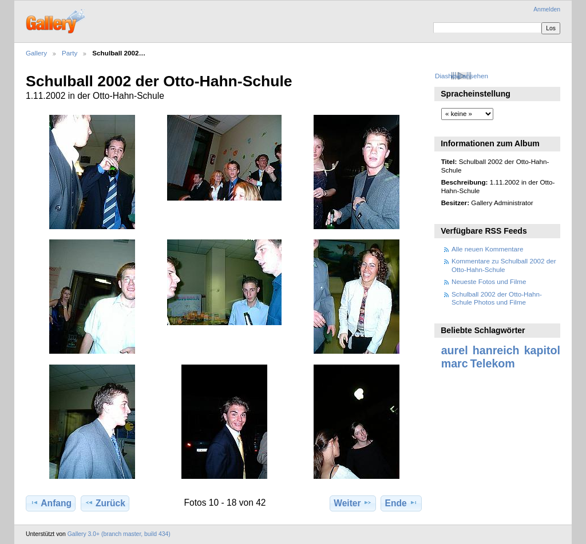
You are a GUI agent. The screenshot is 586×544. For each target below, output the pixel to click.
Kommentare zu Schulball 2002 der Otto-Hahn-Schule (504, 265)
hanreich (496, 350)
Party (69, 53)
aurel (454, 350)
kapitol (542, 350)
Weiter (353, 503)
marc (454, 363)
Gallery (36, 53)
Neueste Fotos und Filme (489, 281)
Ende (401, 503)
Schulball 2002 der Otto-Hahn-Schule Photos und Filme (497, 298)
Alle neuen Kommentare (487, 249)
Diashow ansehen (461, 75)
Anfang (51, 503)
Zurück (105, 503)
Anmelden (546, 9)
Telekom (492, 363)
